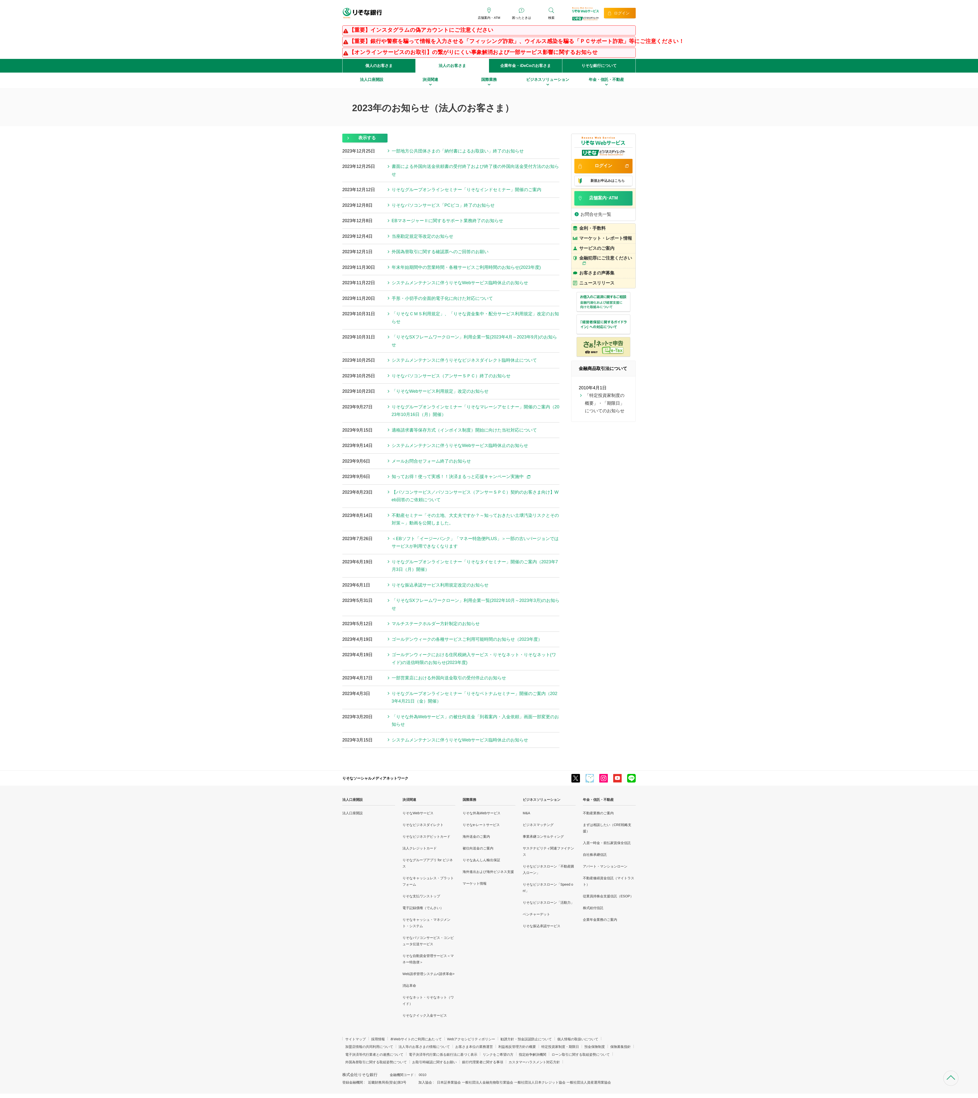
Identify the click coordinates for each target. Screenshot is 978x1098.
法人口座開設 (352, 800)
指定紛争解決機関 (532, 1054)
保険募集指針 (620, 1047)
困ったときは (521, 18)
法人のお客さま (452, 66)
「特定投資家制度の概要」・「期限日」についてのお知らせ (604, 403)
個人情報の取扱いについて (577, 1039)
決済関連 (409, 800)
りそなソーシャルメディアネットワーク (375, 778)
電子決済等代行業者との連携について (374, 1054)
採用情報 (378, 1039)
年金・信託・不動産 (598, 800)
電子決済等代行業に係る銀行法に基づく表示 (443, 1054)
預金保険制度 (594, 1047)
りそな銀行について (599, 66)
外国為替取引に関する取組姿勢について (376, 1062)
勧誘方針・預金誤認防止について (526, 1039)
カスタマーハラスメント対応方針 (534, 1062)
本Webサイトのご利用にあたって (416, 1039)
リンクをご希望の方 (498, 1054)
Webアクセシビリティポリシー (471, 1039)
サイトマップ (355, 1039)
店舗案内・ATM (489, 18)
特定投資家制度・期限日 (560, 1047)
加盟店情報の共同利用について (369, 1047)
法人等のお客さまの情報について (424, 1047)
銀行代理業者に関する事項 (482, 1062)
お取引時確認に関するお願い (434, 1062)
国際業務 (469, 800)
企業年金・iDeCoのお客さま (525, 66)
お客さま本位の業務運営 (474, 1047)
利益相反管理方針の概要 (517, 1047)
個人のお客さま (379, 66)
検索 (551, 18)
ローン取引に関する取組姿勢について (581, 1054)
